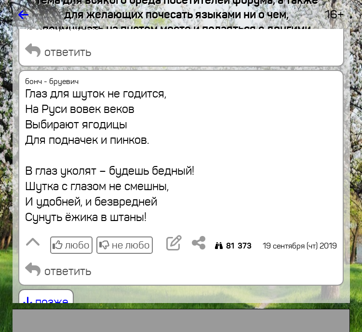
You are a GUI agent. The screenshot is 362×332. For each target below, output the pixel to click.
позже (46, 302)
